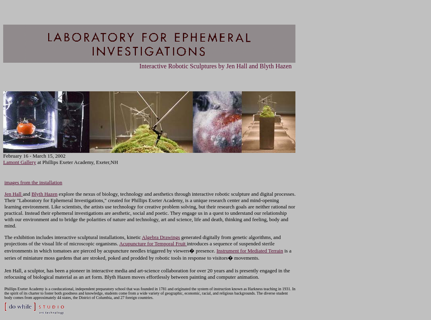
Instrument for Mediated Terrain (250, 251)
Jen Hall (13, 194)
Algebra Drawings (161, 237)
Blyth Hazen (44, 194)
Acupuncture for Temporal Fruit (153, 244)
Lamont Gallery (19, 162)
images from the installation (33, 182)
